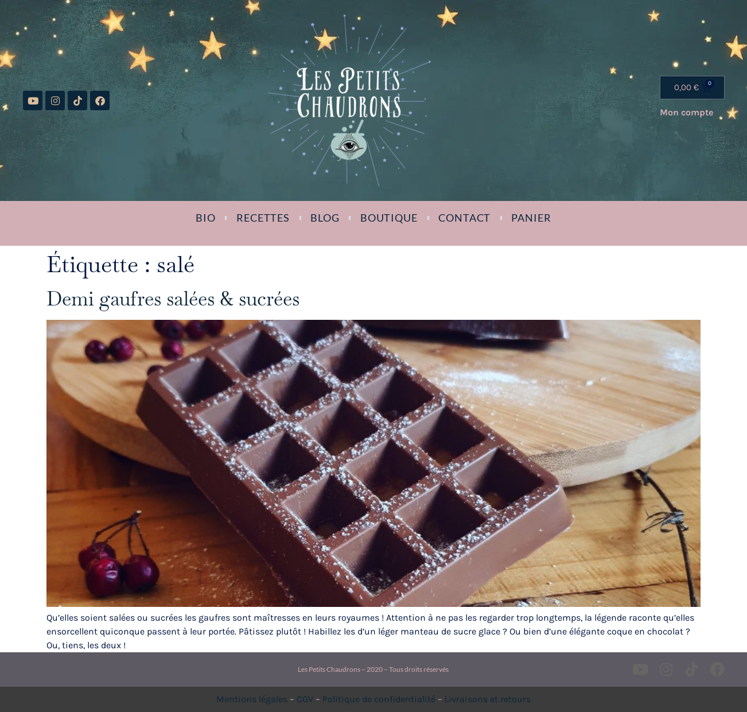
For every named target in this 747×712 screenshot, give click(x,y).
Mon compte (686, 112)
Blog (325, 217)
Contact (464, 217)
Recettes (263, 217)
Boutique (389, 217)
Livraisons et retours (488, 699)
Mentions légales (251, 699)
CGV (305, 699)
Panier (531, 217)
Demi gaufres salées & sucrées (172, 298)
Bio (206, 217)
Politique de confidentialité (378, 699)
